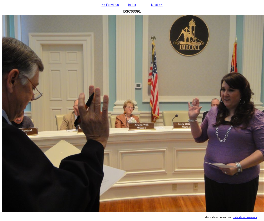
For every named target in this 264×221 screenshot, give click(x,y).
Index (132, 5)
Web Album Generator (245, 217)
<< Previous (110, 5)
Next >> (157, 5)
